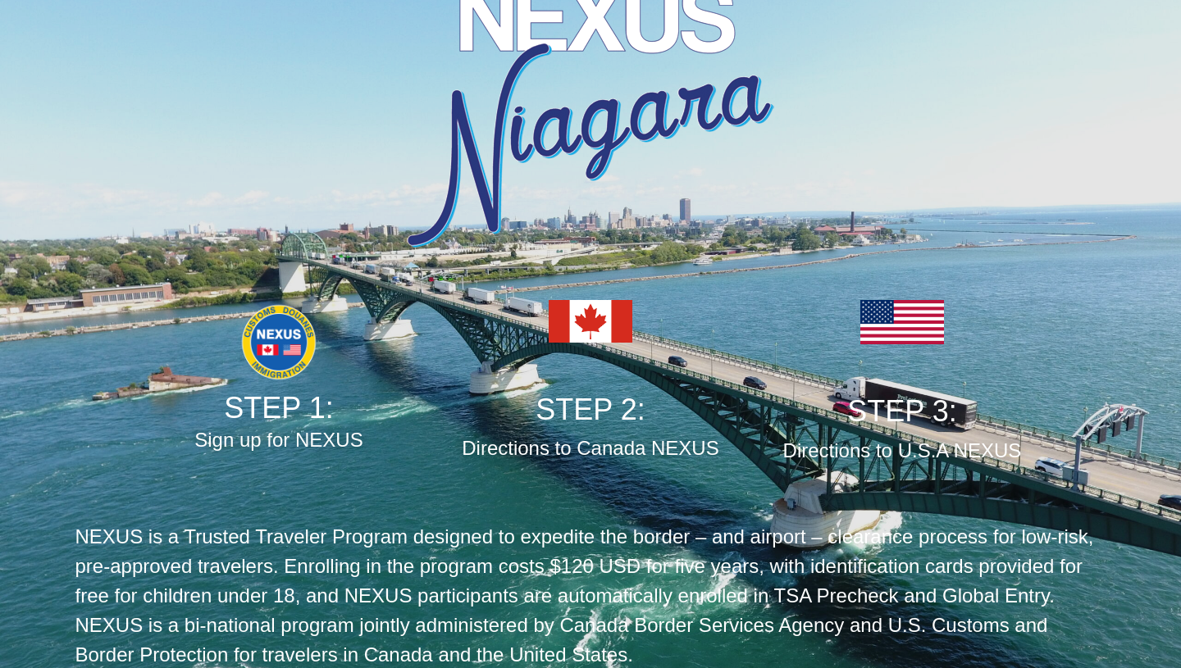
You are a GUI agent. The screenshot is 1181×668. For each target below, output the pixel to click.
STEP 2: (590, 409)
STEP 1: (278, 408)
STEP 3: (901, 411)
